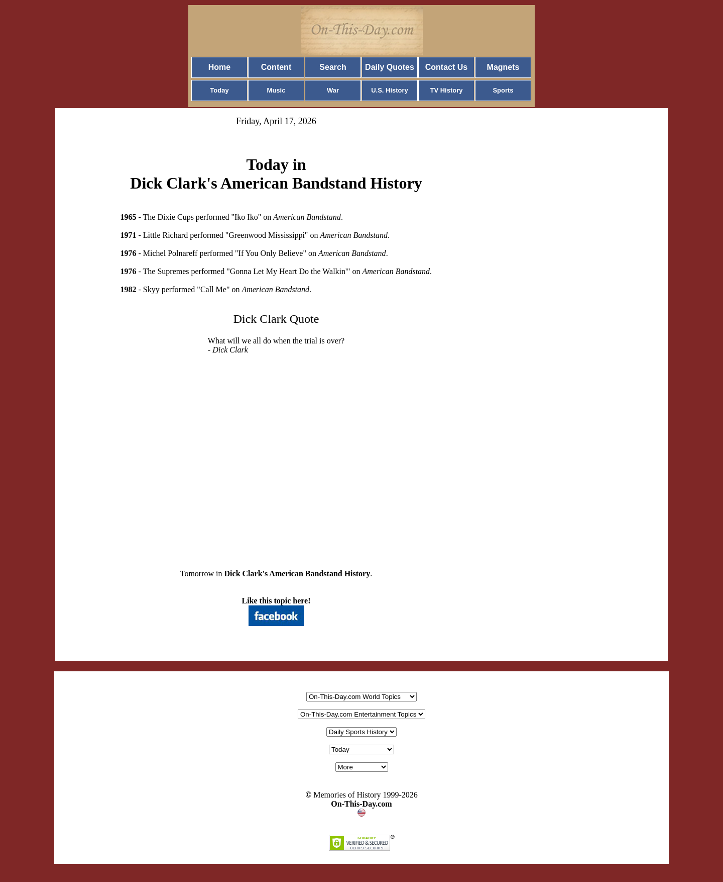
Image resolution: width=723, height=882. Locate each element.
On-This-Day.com (361, 804)
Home (219, 67)
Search (332, 67)
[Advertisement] (276, 453)
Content (276, 67)
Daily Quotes (389, 67)
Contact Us (446, 67)
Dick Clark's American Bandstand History (297, 573)
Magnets (503, 67)
